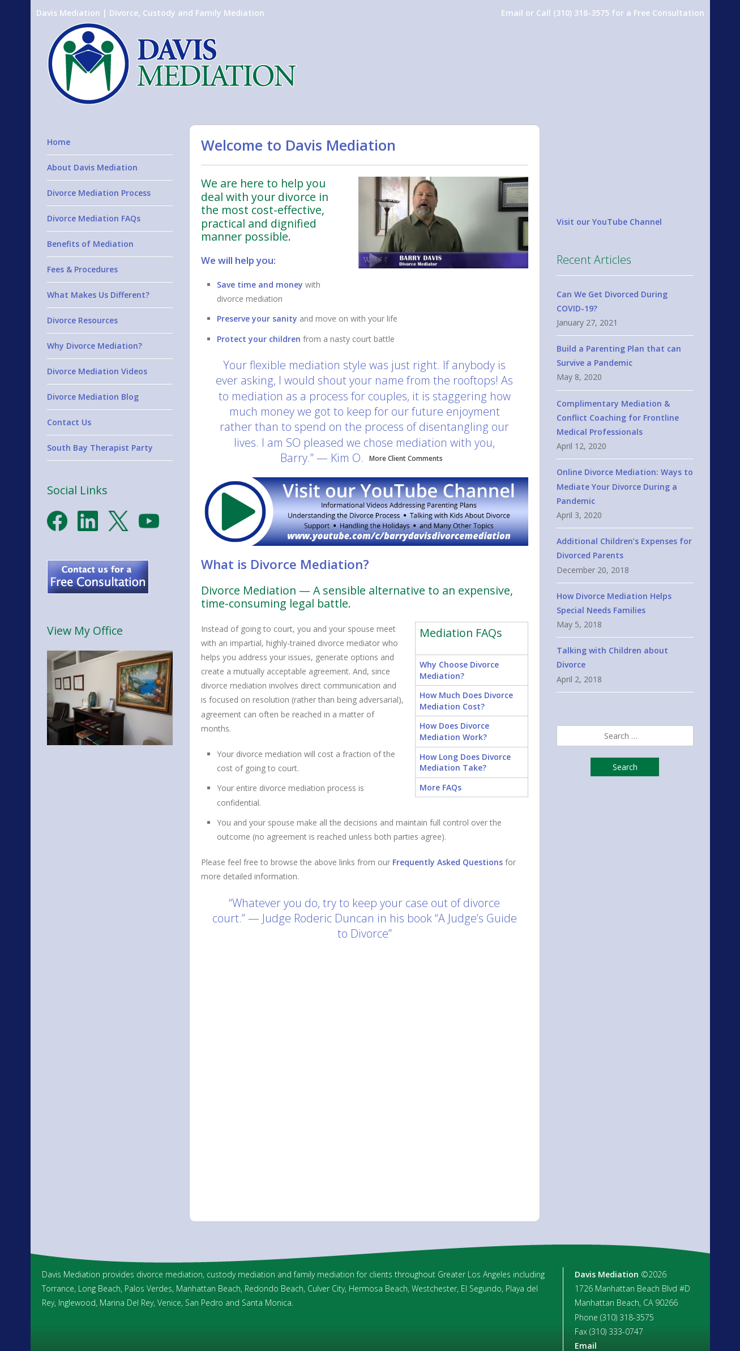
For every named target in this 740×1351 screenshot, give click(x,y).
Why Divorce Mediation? (94, 345)
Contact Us (69, 422)
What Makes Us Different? (98, 294)
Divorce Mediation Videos (97, 371)
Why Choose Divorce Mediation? (459, 670)
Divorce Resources (82, 320)
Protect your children (259, 339)
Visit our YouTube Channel (609, 221)
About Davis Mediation (92, 167)
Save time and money (260, 284)
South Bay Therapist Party (100, 447)
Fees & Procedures (82, 269)
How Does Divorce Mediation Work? (454, 731)
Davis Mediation (607, 1273)
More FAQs (440, 787)
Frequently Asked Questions (447, 862)
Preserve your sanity (257, 318)
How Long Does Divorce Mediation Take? (465, 762)
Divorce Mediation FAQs (93, 218)
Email (586, 1345)
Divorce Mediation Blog (93, 396)
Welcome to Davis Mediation (298, 145)
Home (58, 141)
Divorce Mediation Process (99, 192)
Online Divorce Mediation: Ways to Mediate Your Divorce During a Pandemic (625, 486)
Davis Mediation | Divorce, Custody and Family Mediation (150, 12)
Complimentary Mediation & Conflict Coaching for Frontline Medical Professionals (618, 417)
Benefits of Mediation (90, 243)
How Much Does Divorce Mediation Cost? (466, 701)
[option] (364, 1076)
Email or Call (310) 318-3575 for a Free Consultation (602, 12)
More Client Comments (406, 458)
